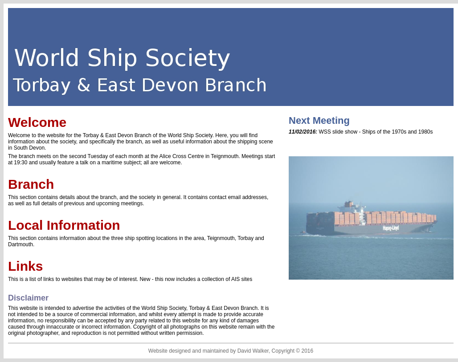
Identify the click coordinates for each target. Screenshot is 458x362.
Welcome (37, 122)
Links (25, 266)
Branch (31, 184)
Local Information (64, 225)
